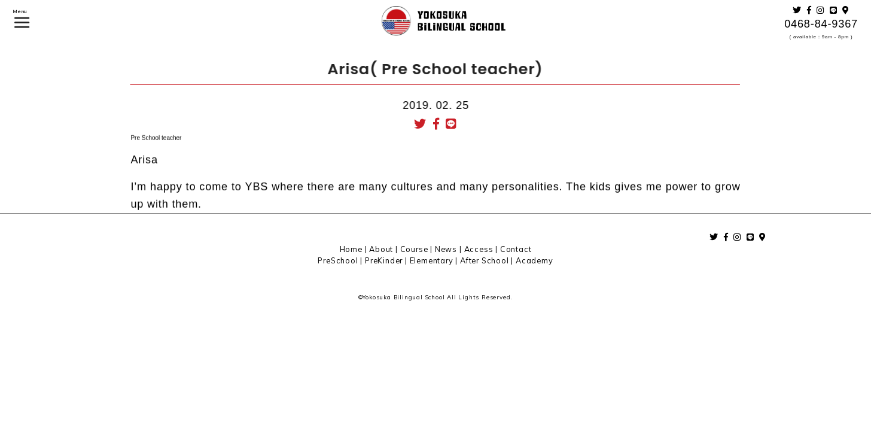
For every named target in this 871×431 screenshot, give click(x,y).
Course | (417, 249)
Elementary (431, 260)
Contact (516, 249)
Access (479, 249)
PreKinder (384, 260)
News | (449, 249)
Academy (534, 260)
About (381, 249)
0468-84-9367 (821, 24)
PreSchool (338, 260)
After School (484, 260)
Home (351, 249)
